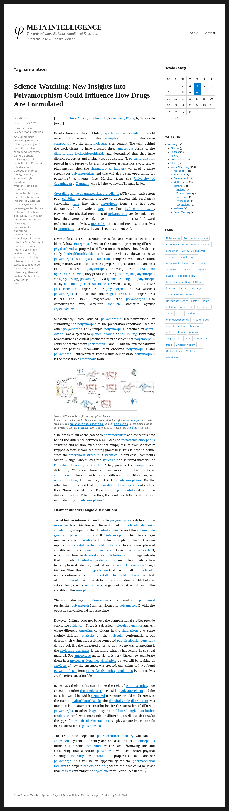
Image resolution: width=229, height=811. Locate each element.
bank (205, 238)
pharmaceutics (136, 685)
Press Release (178, 159)
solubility (68, 198)
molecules (98, 223)
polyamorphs (117, 213)
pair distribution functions (120, 485)
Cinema (175, 148)
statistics (88, 635)
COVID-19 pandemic (193, 250)
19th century (173, 238)
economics (198, 263)
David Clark (20, 118)
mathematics (201, 319)
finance (170, 288)
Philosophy (182, 201)
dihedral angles (107, 530)
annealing (86, 630)
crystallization (22, 163)
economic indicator (177, 263)
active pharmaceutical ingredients (94, 193)
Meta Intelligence (64, 27)
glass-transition (65, 289)
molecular (100, 143)
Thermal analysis (96, 284)
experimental (123, 490)
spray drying (32, 260)
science (193, 332)
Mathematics (181, 182)
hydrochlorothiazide (89, 153)
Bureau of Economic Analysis (183, 244)
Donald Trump (188, 257)
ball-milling (72, 284)
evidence (76, 625)
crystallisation (64, 309)
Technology (183, 204)
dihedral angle (94, 555)
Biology (180, 189)
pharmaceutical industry (108, 168)
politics (170, 332)
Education (179, 174)
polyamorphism (140, 158)
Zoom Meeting (182, 212)
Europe (170, 275)
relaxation (107, 550)
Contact (209, 33)
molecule (31, 208)
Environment (184, 193)
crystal (30, 159)
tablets (89, 766)
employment (203, 269)
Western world (193, 351)
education (187, 269)
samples (141, 465)
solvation (19, 260)
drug (70, 153)
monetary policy (175, 325)
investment (203, 307)
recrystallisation (65, 480)
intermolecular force (26, 193)
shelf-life (114, 304)
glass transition (98, 259)
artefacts (60, 665)
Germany (195, 288)
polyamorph (144, 274)
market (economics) (177, 319)
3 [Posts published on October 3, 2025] (197, 85)
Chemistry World (122, 118)
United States (32, 276)
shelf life (30, 253)
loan (179, 313)
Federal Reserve (187, 275)
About (194, 33)
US (100, 465)
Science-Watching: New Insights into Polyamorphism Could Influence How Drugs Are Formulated (82, 95)
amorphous (113, 138)
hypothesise (99, 570)
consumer (172, 250)
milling (133, 427)
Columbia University (69, 465)
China (206, 244)
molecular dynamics (140, 525)
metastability (21, 197)
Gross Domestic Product (180, 294)
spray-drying (68, 279)
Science (18, 131)
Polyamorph (114, 535)
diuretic (59, 153)
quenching (20, 230)
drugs (92, 711)
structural (91, 550)
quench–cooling (102, 334)
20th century (191, 238)
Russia (182, 332)
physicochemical (66, 249)
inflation (171, 307)
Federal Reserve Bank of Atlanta (184, 282)
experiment (21, 178)
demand (171, 257)
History (195, 300)
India (206, 300)
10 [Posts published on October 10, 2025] (197, 92)
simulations (137, 133)
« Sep (175, 118)
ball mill (18, 148)
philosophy (195, 325)
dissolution (102, 756)
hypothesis (20, 189)
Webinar (178, 208)
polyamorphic (111, 319)
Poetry (174, 155)
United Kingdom (185, 344)
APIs (76, 203)
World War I (172, 357)
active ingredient (24, 136)
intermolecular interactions (90, 721)
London (190, 313)
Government (181, 178)
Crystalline (61, 193)
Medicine (27, 128)
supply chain (173, 338)
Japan (169, 313)
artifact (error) (32, 144)
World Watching (33, 131)
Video (174, 163)
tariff (187, 338)
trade (169, 344)
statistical (111, 455)
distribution (114, 555)
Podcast (175, 152)
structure (92, 455)
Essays (17, 128)
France (182, 288)
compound (61, 143)
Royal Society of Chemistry (88, 118)
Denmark (82, 183)
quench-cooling (118, 279)
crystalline (147, 269)
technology (200, 338)
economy (171, 269)
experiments (112, 133)
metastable (129, 440)
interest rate (186, 307)
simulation (108, 660)
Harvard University (177, 300)
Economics (180, 170)
